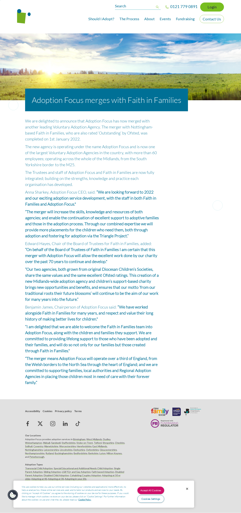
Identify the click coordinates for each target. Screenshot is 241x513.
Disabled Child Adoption (56, 475)
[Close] (187, 488)
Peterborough (36, 456)
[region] (103, 494)
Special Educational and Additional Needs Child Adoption (83, 468)
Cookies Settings (150, 498)
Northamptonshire (35, 453)
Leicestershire (51, 449)
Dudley (106, 439)
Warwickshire (51, 446)
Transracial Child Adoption (39, 468)
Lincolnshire (66, 449)
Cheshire (120, 442)
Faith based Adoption (103, 471)
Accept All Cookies (150, 490)
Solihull (28, 446)
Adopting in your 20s (76, 478)
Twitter (40, 423)
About (149, 19)
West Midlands (94, 439)
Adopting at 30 (56, 478)
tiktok (77, 423)
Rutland (50, 453)
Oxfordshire (92, 449)
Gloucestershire (108, 449)
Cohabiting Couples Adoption (85, 475)
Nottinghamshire (34, 449)
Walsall (46, 442)
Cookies (47, 411)
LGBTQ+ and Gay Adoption (76, 471)
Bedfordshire (80, 453)
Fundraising (185, 19)
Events (165, 19)
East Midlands (100, 446)
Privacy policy (63, 411)
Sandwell (56, 442)
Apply (157, 6)
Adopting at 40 (39, 478)
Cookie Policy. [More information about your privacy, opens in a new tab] (84, 499)
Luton (102, 453)
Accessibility (32, 411)
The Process (129, 19)
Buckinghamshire (64, 453)
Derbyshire (79, 449)
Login (212, 7)
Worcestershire (67, 446)
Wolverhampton (33, 442)
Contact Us (212, 19)
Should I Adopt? (101, 19)
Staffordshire (68, 442)
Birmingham (79, 439)
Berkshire (93, 453)
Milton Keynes (114, 453)
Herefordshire (84, 446)
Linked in (65, 423)
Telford (98, 442)
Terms (78, 411)
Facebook (27, 423)
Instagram (52, 423)
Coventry (38, 446)
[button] (13, 495)
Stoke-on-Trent (84, 442)
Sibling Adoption (52, 471)
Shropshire (108, 442)
